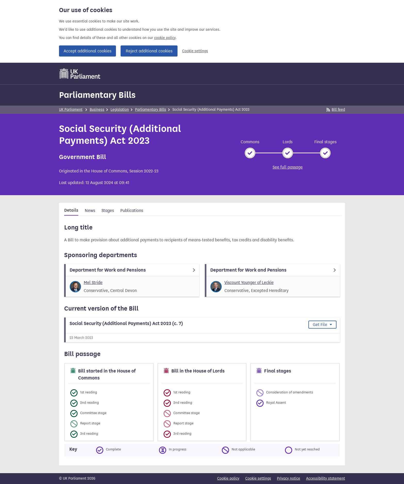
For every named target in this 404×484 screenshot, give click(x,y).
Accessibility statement (325, 478)
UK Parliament (70, 109)
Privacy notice (288, 478)
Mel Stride (93, 282)
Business (97, 109)
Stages (108, 210)
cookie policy (164, 38)
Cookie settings (195, 51)
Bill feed (335, 109)
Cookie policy (228, 478)
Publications (131, 210)
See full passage (288, 167)
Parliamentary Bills (97, 95)
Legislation (120, 109)
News (90, 210)
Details (71, 210)
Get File (320, 324)
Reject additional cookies (149, 51)
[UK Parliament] (80, 73)
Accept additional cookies (87, 51)
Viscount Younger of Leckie (249, 282)
